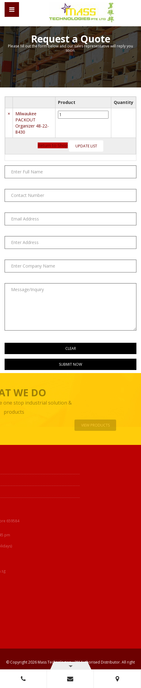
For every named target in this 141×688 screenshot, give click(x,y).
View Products (96, 425)
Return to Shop (53, 145)
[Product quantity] (83, 115)
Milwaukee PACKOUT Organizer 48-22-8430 (32, 123)
